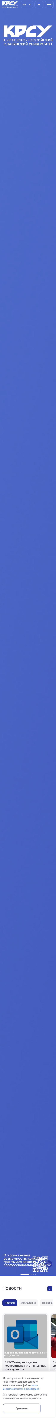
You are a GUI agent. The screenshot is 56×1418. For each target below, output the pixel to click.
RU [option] (24, 4)
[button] (24, 1274)
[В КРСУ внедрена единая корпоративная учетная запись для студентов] (25, 1352)
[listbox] (27, 4)
